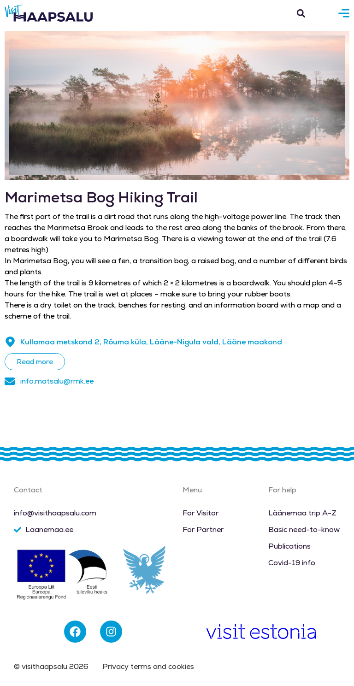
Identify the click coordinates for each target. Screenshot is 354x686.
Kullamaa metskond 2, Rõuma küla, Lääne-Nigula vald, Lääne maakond (151, 342)
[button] (300, 13)
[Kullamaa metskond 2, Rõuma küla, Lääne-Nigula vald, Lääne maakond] (10, 342)
